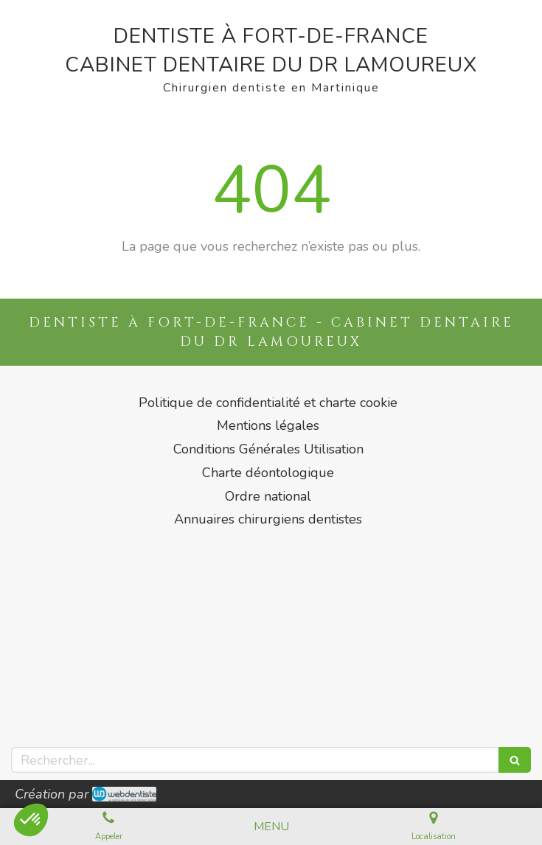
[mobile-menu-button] (271, 827)
